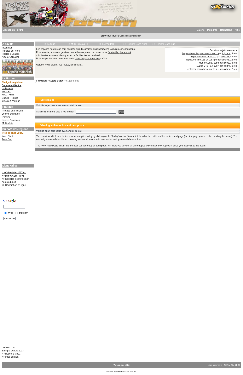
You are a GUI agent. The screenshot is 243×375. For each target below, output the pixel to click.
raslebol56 (223, 59)
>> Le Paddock (106, 44)
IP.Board (119, 371)
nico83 (226, 62)
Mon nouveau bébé (209, 62)
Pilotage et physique (12, 110)
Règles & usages (11, 54)
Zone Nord (7, 136)
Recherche (226, 30)
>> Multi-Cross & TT (78, 44)
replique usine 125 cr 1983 (200, 59)
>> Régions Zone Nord (135, 44)
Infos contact (11, 356)
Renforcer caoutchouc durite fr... (202, 69)
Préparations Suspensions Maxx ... (199, 53)
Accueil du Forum (13, 30)
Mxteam (42, 80)
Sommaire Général (11, 85)
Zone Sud (7, 139)
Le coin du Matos (11, 113)
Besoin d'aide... (13, 353)
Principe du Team (11, 50)
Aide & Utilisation (11, 57)
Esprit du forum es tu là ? (203, 56)
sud (59, 49)
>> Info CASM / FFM (13, 175)
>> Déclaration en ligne (14, 185)
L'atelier (6, 117)
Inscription (136, 36)
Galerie (201, 30)
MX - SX (6, 91)
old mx (226, 66)
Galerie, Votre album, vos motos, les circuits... (59, 64)
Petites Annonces (11, 120)
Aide (237, 30)
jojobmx (226, 53)
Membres (212, 30)
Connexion (124, 36)
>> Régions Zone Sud (164, 44)
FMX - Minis (8, 94)
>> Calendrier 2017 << (14, 172)
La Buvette (7, 88)
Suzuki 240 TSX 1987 (207, 66)
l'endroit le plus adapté (119, 52)
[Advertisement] (17, 152)
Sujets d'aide (56, 80)
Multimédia (7, 123)
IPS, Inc (133, 371)
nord (52, 49)
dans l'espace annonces (87, 58)
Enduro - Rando (10, 98)
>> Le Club (49, 44)
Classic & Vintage (11, 101)
